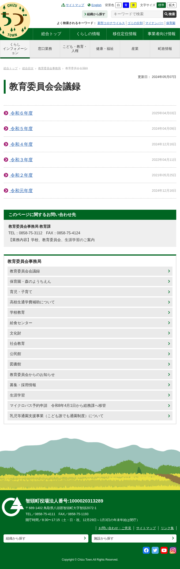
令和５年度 (21, 128)
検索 (170, 14)
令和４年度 (21, 144)
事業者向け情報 (162, 34)
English (94, 5)
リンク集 (167, 528)
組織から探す (94, 14)
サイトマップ (72, 5)
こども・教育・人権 (75, 48)
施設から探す (104, 538)
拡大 (172, 5)
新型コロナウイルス (111, 23)
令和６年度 (21, 113)
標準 (161, 5)
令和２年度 (21, 175)
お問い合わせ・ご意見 (114, 528)
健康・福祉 (105, 49)
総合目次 (28, 68)
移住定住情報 (125, 34)
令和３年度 (21, 159)
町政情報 (165, 49)
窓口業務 (45, 49)
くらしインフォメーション (15, 48)
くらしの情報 (88, 34)
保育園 (170, 23)
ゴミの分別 (135, 23)
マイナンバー (154, 23)
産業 (135, 49)
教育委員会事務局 (49, 68)
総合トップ (51, 34)
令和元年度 (21, 190)
